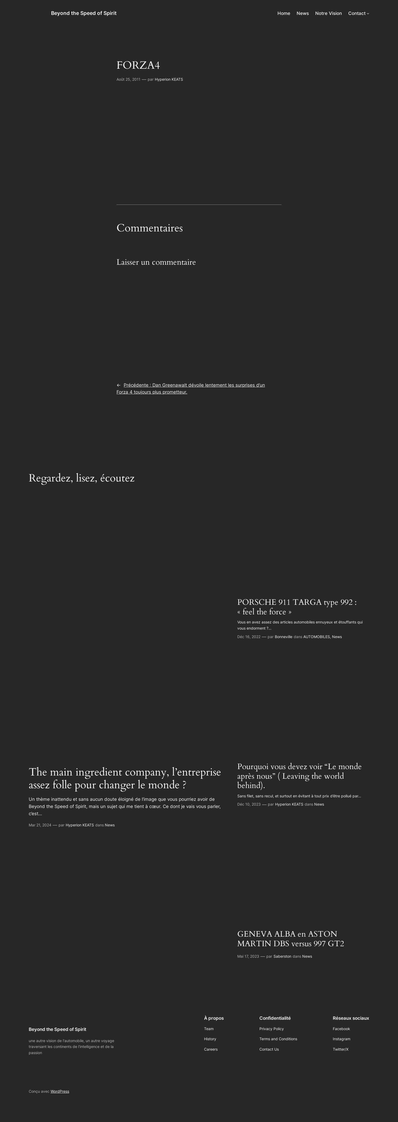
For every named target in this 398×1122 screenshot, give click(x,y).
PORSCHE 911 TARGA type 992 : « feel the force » (297, 607)
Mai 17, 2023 (248, 956)
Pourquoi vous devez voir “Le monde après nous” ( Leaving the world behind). (299, 776)
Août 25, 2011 (128, 79)
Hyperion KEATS (169, 79)
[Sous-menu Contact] (368, 13)
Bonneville (283, 636)
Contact (357, 13)
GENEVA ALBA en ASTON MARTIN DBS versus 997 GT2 (290, 939)
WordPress (60, 1091)
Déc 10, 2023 (249, 804)
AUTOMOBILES (316, 636)
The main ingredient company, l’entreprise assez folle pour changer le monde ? (125, 778)
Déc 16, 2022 (248, 636)
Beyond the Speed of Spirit (84, 13)
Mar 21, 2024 (40, 825)
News (110, 825)
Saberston (282, 956)
